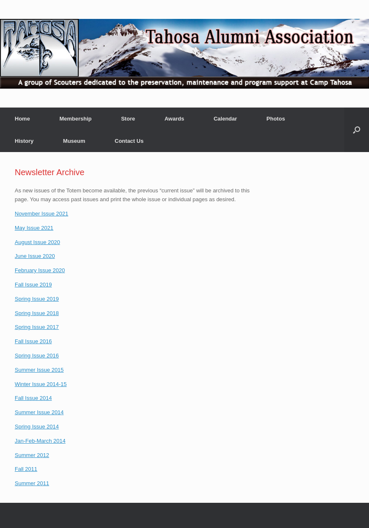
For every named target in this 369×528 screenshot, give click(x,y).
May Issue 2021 (34, 228)
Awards (174, 119)
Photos (275, 119)
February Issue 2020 (40, 270)
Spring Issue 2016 (37, 355)
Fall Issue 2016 (33, 341)
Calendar (225, 119)
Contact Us (129, 141)
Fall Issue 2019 (33, 284)
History (24, 141)
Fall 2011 (26, 469)
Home (22, 119)
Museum (74, 141)
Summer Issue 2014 (39, 412)
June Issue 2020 (35, 256)
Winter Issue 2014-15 (41, 384)
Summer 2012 (32, 455)
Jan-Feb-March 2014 (40, 441)
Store (128, 119)
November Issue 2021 (41, 213)
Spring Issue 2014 (37, 426)
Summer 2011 (32, 483)
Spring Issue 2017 (37, 327)
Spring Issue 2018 (37, 313)
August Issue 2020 (37, 242)
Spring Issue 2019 (37, 299)
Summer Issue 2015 (39, 370)
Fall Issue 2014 (33, 398)
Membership (75, 119)
